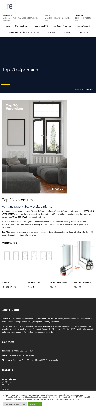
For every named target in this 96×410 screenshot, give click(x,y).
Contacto (83, 32)
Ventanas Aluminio (62, 26)
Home (77, 89)
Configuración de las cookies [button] (15, 404)
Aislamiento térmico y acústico (24, 32)
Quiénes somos (22, 26)
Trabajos (51, 32)
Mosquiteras (82, 26)
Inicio (7, 26)
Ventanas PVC (41, 26)
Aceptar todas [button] (35, 404)
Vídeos (67, 32)
